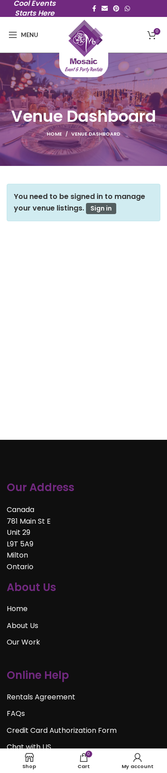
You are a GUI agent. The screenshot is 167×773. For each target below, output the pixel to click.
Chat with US (29, 747)
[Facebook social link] (94, 8)
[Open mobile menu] (23, 35)
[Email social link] (104, 8)
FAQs (16, 713)
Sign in (101, 208)
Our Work (23, 642)
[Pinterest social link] (116, 8)
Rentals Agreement (41, 697)
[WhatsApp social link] (127, 8)
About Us (22, 625)
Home (54, 133)
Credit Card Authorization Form (62, 730)
